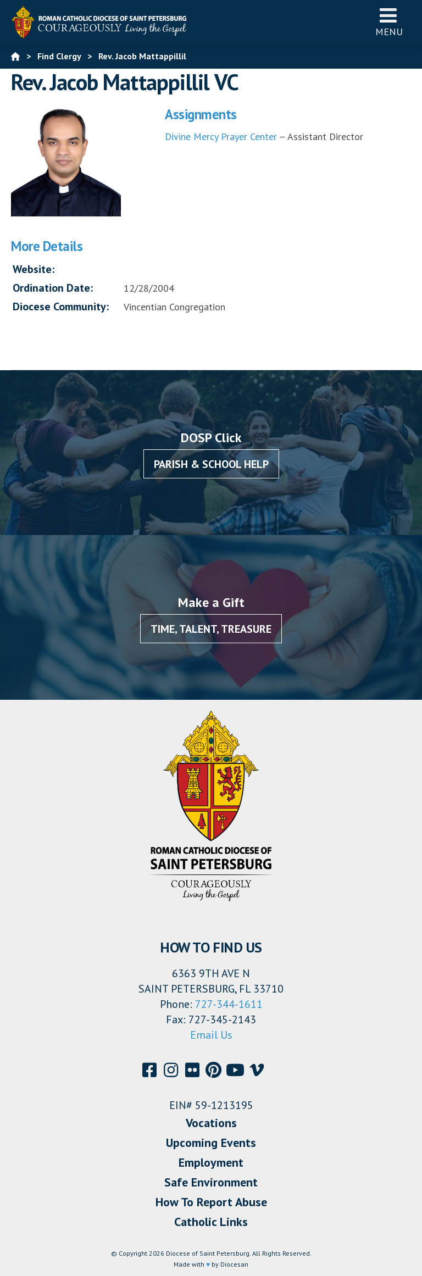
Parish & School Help (211, 464)
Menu (389, 21)
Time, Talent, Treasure (211, 629)
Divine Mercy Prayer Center (221, 136)
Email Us (211, 1035)
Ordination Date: (53, 288)
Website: (33, 269)
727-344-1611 (229, 1004)
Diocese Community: (61, 306)
